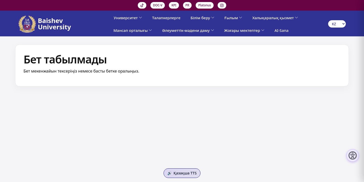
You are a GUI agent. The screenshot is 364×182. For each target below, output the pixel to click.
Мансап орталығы (132, 30)
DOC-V (157, 5)
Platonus (204, 5)
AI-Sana (281, 30)
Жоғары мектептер (244, 30)
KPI (173, 5)
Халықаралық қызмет (275, 17)
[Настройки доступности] (352, 155)
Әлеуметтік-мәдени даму (188, 30)
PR (187, 5)
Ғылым (233, 17)
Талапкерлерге (166, 17)
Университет (128, 17)
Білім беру (202, 17)
